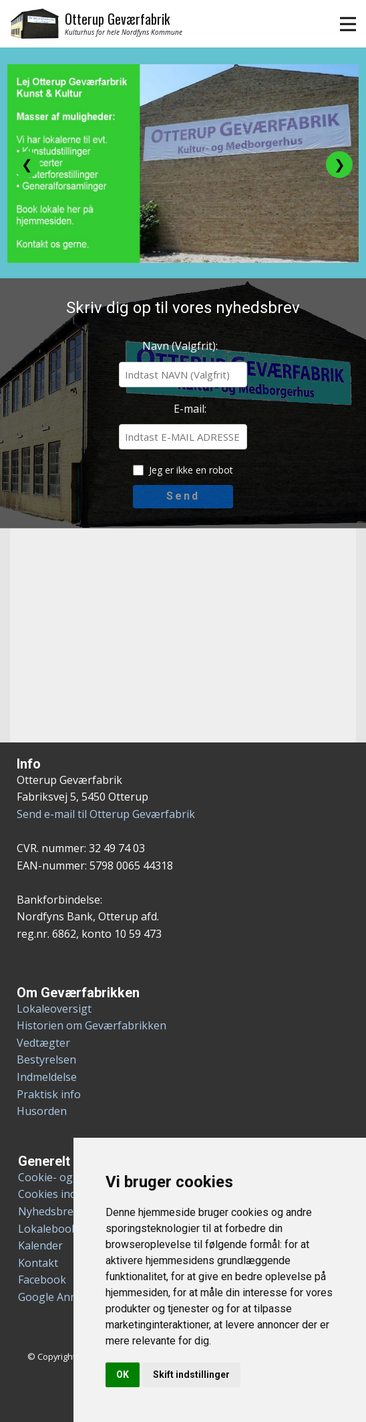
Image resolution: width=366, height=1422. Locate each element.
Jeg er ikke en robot (191, 470)
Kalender (40, 1245)
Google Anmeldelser (68, 1297)
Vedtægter (43, 1042)
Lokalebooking (56, 1228)
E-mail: (190, 408)
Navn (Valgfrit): (180, 345)
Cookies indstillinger (69, 1194)
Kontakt (38, 1262)
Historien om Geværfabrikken (91, 1025)
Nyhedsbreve (51, 1211)
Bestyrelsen (46, 1059)
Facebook (42, 1279)
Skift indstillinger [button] (191, 1374)
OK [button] (122, 1374)
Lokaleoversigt (54, 1008)
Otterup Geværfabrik (117, 19)
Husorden (42, 1111)
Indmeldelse (47, 1077)
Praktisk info (49, 1094)
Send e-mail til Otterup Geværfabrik (106, 814)
